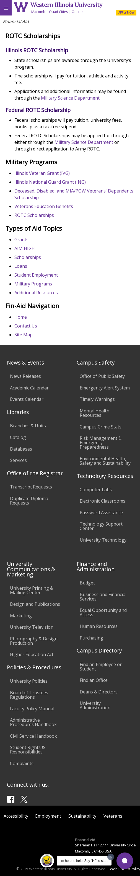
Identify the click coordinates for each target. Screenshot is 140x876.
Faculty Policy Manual (32, 709)
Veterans (112, 816)
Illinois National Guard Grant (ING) (50, 182)
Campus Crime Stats (100, 427)
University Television (31, 627)
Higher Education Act (31, 654)
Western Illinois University (66, 5)
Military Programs (33, 284)
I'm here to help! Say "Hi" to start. (84, 860)
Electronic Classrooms (102, 501)
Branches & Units (28, 426)
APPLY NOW (126, 12)
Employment (48, 816)
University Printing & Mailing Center (31, 590)
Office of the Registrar (35, 473)
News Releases (25, 376)
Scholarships (27, 257)
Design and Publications (35, 604)
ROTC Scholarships (34, 215)
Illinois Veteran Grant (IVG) (42, 173)
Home (20, 317)
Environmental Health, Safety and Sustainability (105, 461)
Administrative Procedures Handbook (33, 722)
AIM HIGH (24, 248)
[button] (124, 860)
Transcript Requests (31, 487)
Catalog (18, 437)
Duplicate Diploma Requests (29, 500)
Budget (87, 583)
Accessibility (16, 816)
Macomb (38, 11)
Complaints (21, 763)
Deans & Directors (99, 692)
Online (77, 11)
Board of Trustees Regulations (29, 695)
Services (18, 460)
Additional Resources (36, 293)
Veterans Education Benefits (43, 206)
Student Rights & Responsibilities (27, 749)
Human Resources (99, 626)
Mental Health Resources (94, 413)
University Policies (29, 681)
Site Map (23, 335)
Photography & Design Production (34, 641)
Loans (20, 266)
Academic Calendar (29, 388)
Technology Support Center (101, 526)
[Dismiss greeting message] (110, 857)
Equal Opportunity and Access (103, 612)
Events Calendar (26, 399)
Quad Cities (58, 11)
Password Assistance (101, 513)
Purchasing (91, 638)
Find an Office (94, 680)
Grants (21, 239)
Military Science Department (70, 98)
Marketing (21, 616)
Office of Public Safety (102, 376)
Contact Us (25, 326)
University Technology (103, 540)
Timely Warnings (97, 399)
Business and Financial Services (103, 596)
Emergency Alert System (105, 388)
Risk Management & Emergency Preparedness (100, 442)
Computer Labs (96, 490)
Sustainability (82, 816)
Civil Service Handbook (33, 736)
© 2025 (22, 868)
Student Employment (36, 275)
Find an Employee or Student (101, 666)
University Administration (95, 705)
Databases (21, 449)
